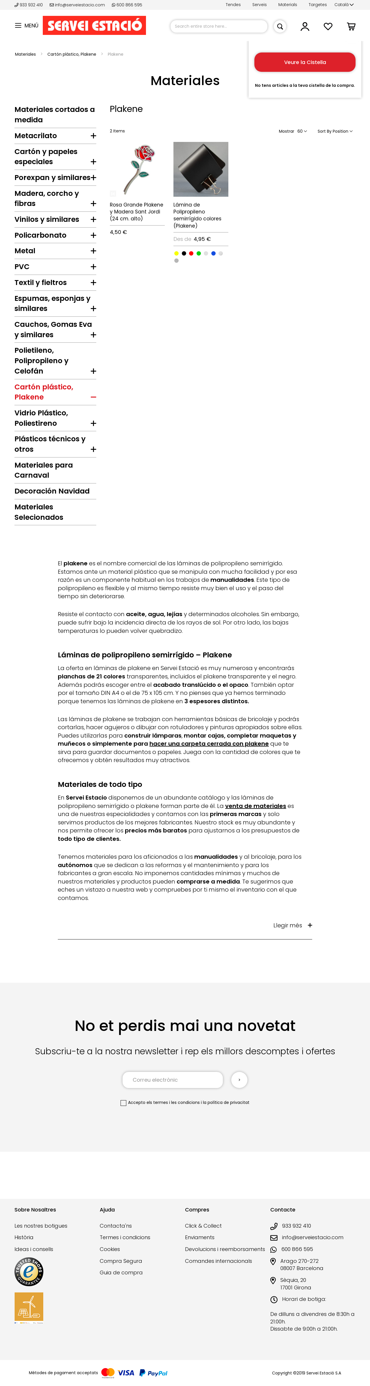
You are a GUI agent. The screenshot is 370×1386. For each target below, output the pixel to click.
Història (24, 1237)
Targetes (318, 4)
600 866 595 (127, 5)
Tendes (233, 4)
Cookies (110, 1249)
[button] (344, 5)
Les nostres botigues (40, 1225)
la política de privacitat (226, 1136)
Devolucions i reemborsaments (225, 1249)
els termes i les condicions (173, 1136)
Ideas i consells (33, 1249)
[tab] (55, 137)
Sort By (325, 131)
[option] (176, 253)
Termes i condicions (125, 1237)
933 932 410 (29, 5)
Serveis (259, 4)
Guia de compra (121, 1272)
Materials (287, 4)
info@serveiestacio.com (77, 5)
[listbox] (200, 257)
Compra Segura (121, 1261)
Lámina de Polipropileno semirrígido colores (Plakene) (197, 215)
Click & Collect (203, 1225)
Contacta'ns (116, 1225)
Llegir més (287, 959)
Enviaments (199, 1237)
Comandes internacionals (218, 1261)
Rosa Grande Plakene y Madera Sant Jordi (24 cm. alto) (136, 211)
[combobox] (219, 26)
